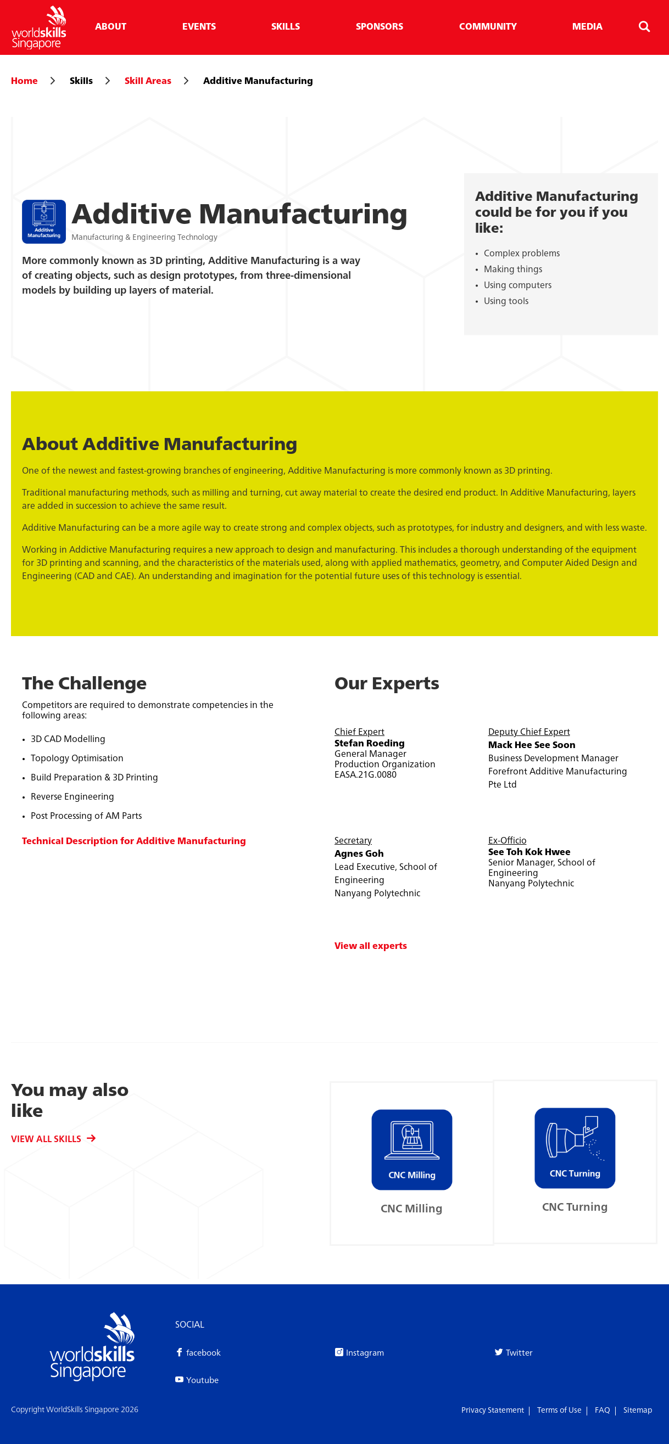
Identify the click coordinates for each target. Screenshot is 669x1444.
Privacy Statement (492, 1410)
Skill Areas (148, 81)
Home (24, 81)
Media (587, 27)
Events (199, 27)
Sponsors (379, 27)
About (110, 27)
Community (488, 27)
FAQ (602, 1410)
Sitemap (638, 1410)
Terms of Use (559, 1410)
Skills (285, 27)
